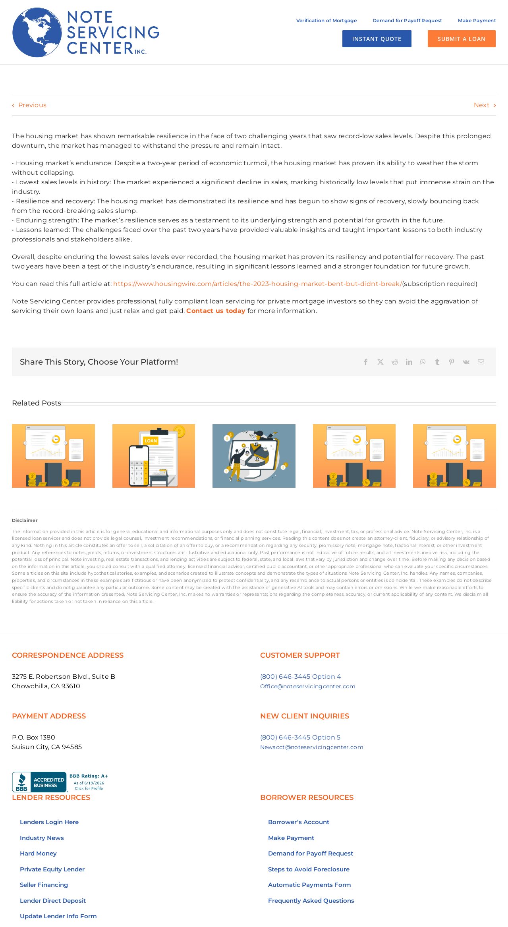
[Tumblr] (437, 362)
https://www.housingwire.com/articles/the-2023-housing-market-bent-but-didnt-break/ (257, 284)
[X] (380, 362)
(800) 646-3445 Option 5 (300, 737)
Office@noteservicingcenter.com (308, 686)
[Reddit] (395, 362)
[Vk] (466, 362)
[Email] (481, 362)
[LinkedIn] (409, 362)
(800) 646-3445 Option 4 (301, 676)
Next (482, 105)
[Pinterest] (451, 362)
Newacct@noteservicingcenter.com (311, 747)
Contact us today (215, 311)
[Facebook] (366, 362)
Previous (32, 105)
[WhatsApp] (423, 362)
